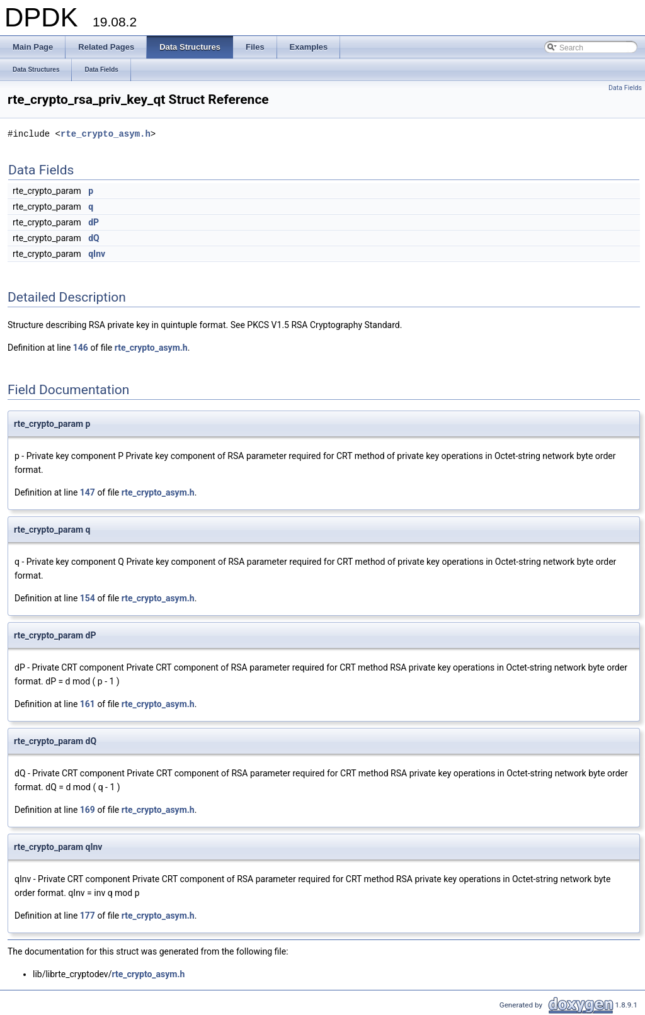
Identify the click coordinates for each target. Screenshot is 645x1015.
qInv (96, 254)
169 (87, 810)
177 (87, 915)
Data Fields (625, 88)
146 (80, 348)
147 (87, 492)
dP (93, 222)
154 (87, 598)
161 (87, 704)
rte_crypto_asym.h (105, 134)
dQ (94, 238)
